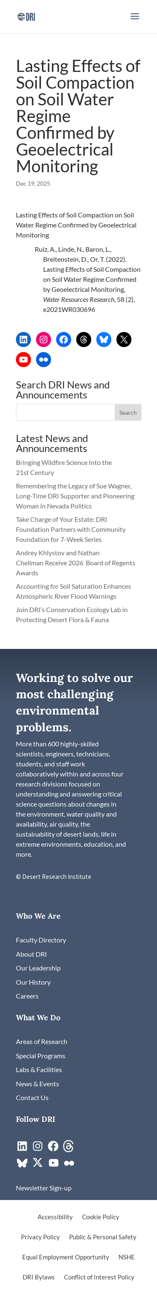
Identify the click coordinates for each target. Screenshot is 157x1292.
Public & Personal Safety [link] (102, 1237)
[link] (26, 16)
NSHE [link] (126, 1257)
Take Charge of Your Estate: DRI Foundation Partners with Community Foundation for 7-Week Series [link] (71, 529)
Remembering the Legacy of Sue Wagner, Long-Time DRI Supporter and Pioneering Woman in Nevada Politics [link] (75, 496)
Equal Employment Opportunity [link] (65, 1257)
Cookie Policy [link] (100, 1217)
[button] (135, 21)
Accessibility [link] (55, 1217)
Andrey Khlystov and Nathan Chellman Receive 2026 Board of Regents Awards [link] (75, 563)
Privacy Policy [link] (40, 1237)
